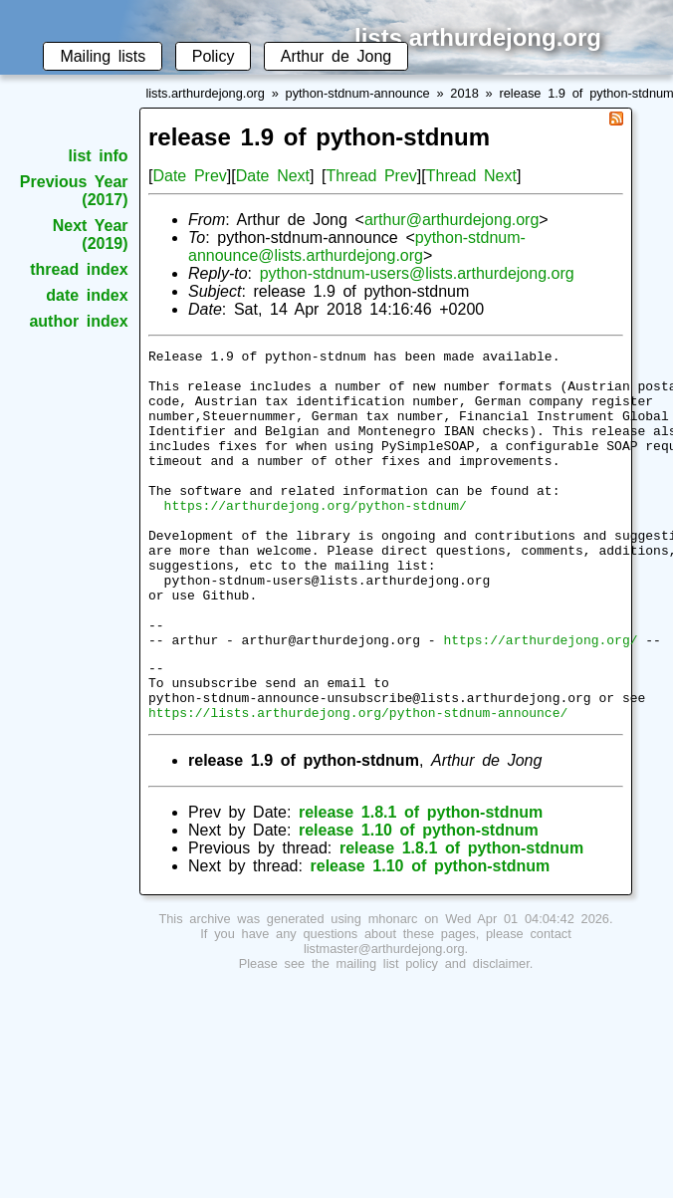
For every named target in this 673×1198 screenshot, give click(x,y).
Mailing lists (102, 56)
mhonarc (393, 990)
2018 (464, 93)
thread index (78, 269)
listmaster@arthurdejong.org (384, 1020)
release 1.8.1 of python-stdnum (421, 883)
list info (98, 155)
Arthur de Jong (336, 56)
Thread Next (471, 175)
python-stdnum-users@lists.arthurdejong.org (417, 273)
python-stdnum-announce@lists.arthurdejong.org (357, 246)
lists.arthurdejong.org (205, 93)
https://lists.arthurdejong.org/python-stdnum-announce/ (357, 784)
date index (86, 295)
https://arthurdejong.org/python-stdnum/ (315, 538)
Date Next (273, 175)
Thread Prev (372, 175)
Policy (213, 56)
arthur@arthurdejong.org (451, 219)
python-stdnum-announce (358, 93)
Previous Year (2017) (74, 190)
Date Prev (189, 175)
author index (78, 321)
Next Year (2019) (90, 234)
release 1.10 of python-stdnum (419, 901)
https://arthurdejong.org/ (540, 699)
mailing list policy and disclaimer (433, 1035)
